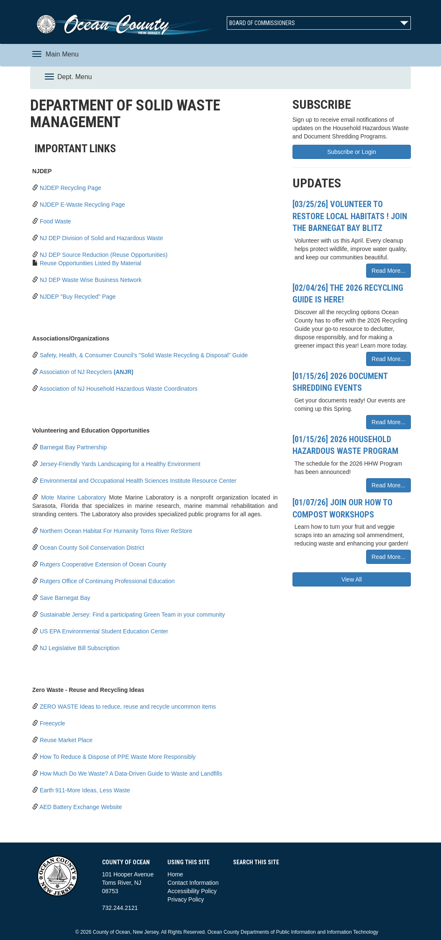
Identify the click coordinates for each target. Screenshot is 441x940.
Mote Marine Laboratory (73, 497)
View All (351, 579)
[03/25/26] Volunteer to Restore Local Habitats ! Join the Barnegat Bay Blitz (349, 216)
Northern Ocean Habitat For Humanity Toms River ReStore (116, 531)
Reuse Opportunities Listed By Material (90, 263)
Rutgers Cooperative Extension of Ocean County (103, 564)
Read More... (388, 270)
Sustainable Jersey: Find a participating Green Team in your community (132, 614)
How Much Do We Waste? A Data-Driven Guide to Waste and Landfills (131, 773)
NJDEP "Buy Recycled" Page (78, 296)
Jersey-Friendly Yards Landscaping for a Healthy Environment (120, 464)
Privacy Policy (185, 899)
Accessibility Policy (191, 891)
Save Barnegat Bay (65, 597)
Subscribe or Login (351, 152)
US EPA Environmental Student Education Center (104, 631)
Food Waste (55, 221)
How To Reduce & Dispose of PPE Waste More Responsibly (118, 756)
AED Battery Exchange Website (80, 807)
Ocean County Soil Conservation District (92, 547)
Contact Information (192, 882)
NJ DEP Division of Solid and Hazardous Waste (101, 238)
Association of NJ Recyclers (86, 372)
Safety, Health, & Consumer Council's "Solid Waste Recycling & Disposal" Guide (144, 355)
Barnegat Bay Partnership (73, 447)
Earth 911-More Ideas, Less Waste (85, 790)
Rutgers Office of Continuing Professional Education (107, 581)
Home (175, 874)
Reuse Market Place (66, 740)
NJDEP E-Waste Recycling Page (82, 204)
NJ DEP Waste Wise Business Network (91, 280)
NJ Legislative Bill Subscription (80, 648)
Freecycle (52, 723)
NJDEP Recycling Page (70, 187)
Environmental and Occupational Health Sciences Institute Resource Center (138, 480)
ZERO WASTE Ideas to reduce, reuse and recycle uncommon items (128, 706)
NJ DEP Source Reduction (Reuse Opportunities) (104, 254)
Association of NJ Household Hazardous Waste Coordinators (118, 388)
